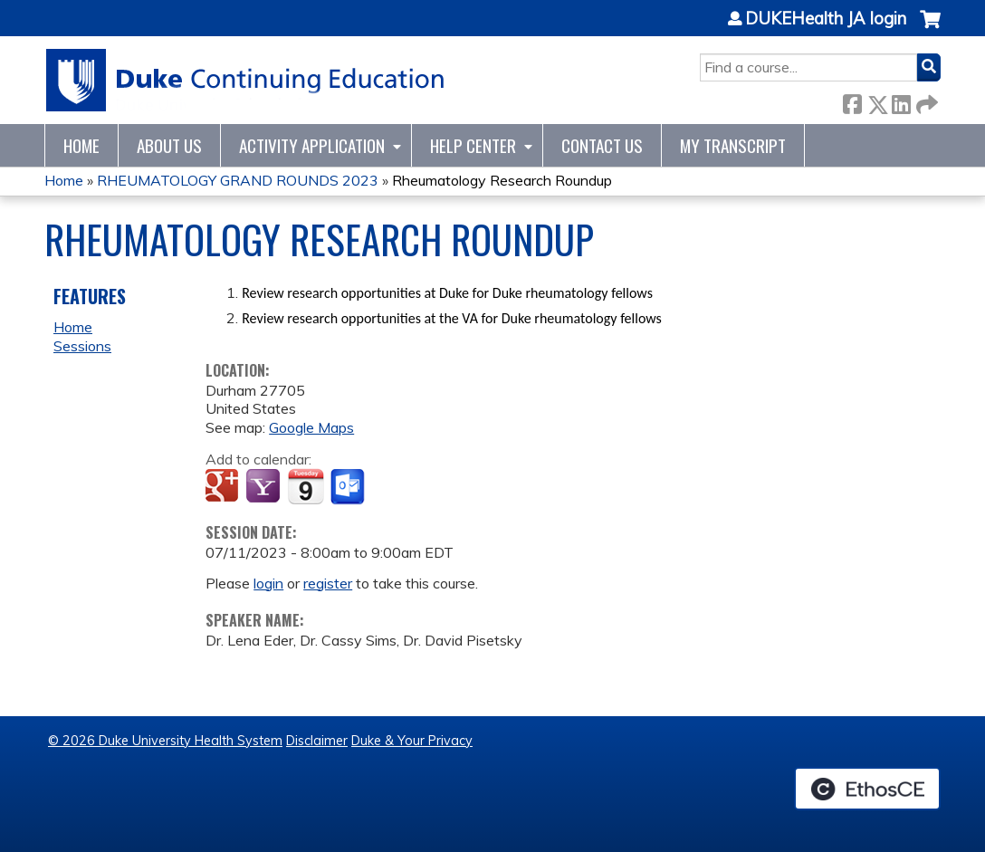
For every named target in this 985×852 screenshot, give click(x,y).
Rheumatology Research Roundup (502, 180)
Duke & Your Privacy (412, 740)
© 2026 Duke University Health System (165, 740)
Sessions (82, 346)
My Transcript (733, 145)
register (327, 583)
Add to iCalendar (305, 486)
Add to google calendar (224, 487)
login (268, 583)
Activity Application (312, 145)
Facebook (852, 101)
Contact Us (602, 145)
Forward (925, 101)
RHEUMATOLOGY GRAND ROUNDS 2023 (237, 180)
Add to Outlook (349, 487)
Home (81, 145)
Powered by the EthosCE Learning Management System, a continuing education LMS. (867, 788)
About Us (169, 145)
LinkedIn (901, 101)
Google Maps (311, 427)
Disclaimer (317, 740)
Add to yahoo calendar (264, 487)
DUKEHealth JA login (825, 19)
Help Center (473, 145)
